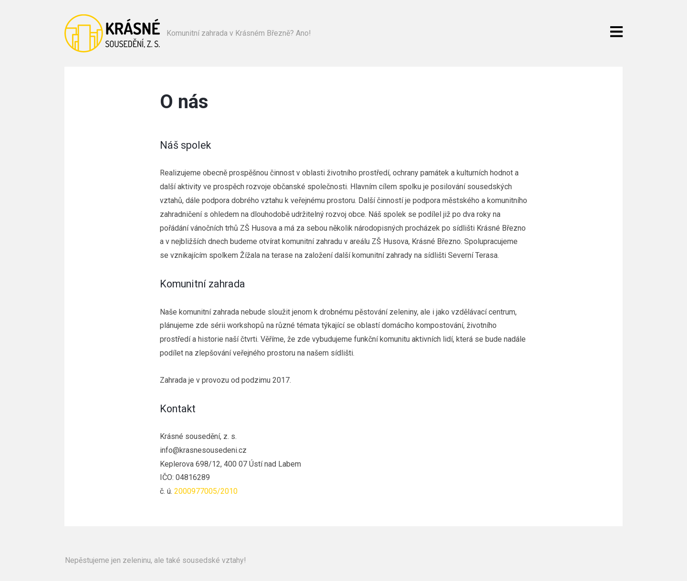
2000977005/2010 (206, 491)
